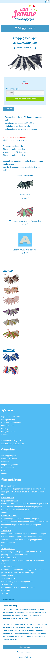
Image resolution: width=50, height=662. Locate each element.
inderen (5, 462)
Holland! (9, 350)
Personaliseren (7, 468)
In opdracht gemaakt (9, 465)
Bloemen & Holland (9, 459)
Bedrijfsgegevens (8, 432)
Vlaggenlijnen (25, 28)
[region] (25, 625)
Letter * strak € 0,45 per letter (25, 250)
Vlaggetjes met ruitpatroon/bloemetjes (25, 221)
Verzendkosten (7, 426)
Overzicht (9, 109)
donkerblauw (25, 195)
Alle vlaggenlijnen (8, 456)
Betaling (4, 429)
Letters (12, 140)
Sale (3, 471)
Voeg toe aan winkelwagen (25, 99)
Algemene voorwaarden (11, 417)
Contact (4, 435)
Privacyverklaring (8, 420)
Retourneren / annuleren (11, 423)
